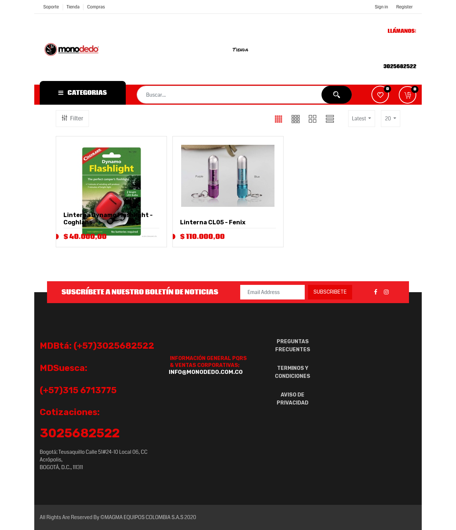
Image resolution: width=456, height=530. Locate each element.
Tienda (73, 7)
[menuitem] (244, 49)
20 (388, 118)
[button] (407, 95)
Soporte (51, 7)
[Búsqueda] (336, 95)
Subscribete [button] (330, 292)
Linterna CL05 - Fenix (212, 222)
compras (96, 7)
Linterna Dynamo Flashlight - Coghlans (108, 219)
